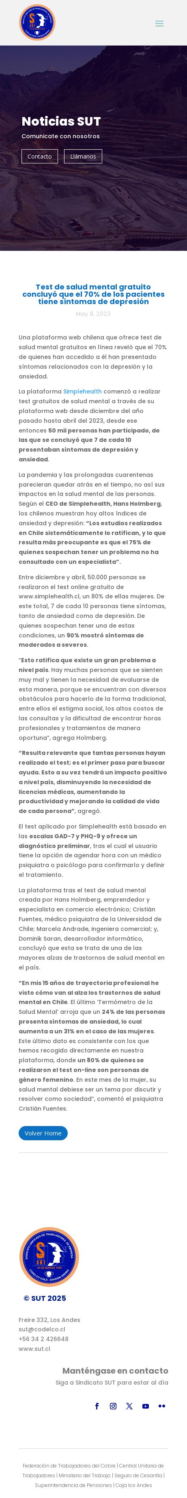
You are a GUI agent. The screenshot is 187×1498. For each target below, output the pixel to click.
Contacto (40, 156)
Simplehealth (83, 391)
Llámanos (83, 156)
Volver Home (43, 1133)
